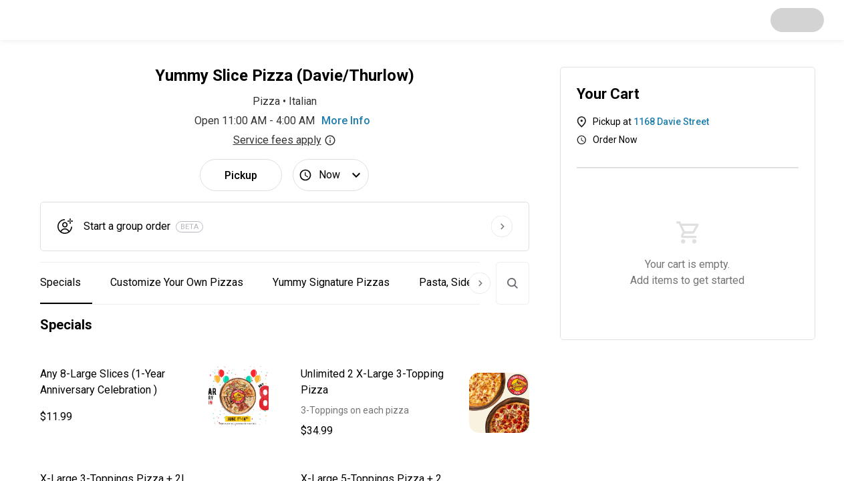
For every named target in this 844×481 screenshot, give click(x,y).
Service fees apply (284, 140)
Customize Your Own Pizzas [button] (176, 282)
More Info (345, 120)
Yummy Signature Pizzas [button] (331, 282)
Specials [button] (60, 282)
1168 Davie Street (671, 121)
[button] (154, 396)
